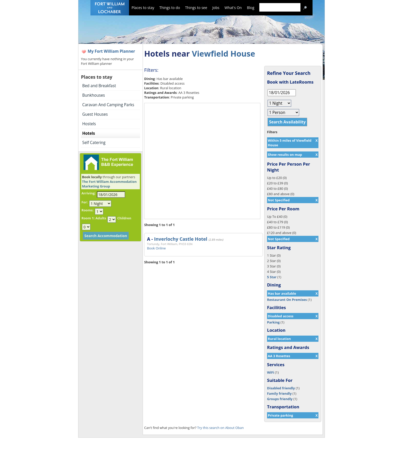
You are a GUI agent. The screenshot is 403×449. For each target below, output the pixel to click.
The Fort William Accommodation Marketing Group (109, 183)
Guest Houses (95, 114)
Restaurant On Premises (287, 299)
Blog (250, 7)
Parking (273, 322)
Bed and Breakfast (99, 85)
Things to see (196, 7)
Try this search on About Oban (220, 427)
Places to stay (143, 7)
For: (84, 202)
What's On (233, 7)
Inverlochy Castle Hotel (180, 239)
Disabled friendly (281, 388)
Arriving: (88, 193)
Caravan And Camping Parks (108, 104)
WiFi (270, 372)
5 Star (272, 277)
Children (124, 218)
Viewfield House (223, 53)
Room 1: (88, 218)
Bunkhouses (93, 95)
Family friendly (279, 393)
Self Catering (93, 142)
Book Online (156, 248)
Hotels (88, 133)
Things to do (169, 7)
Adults (100, 218)
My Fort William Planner (111, 51)
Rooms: (87, 210)
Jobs (215, 7)
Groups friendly (279, 399)
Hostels (89, 124)
